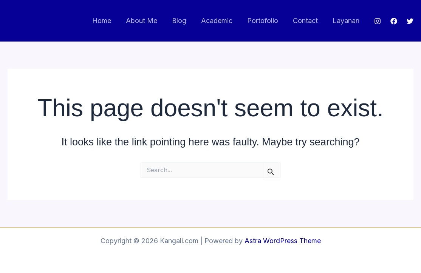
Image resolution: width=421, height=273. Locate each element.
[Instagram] (377, 21)
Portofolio (265, 21)
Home (108, 21)
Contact (306, 21)
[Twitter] (410, 21)
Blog (184, 21)
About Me (147, 21)
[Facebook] (393, 21)
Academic (220, 21)
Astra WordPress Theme (283, 241)
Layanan (346, 21)
